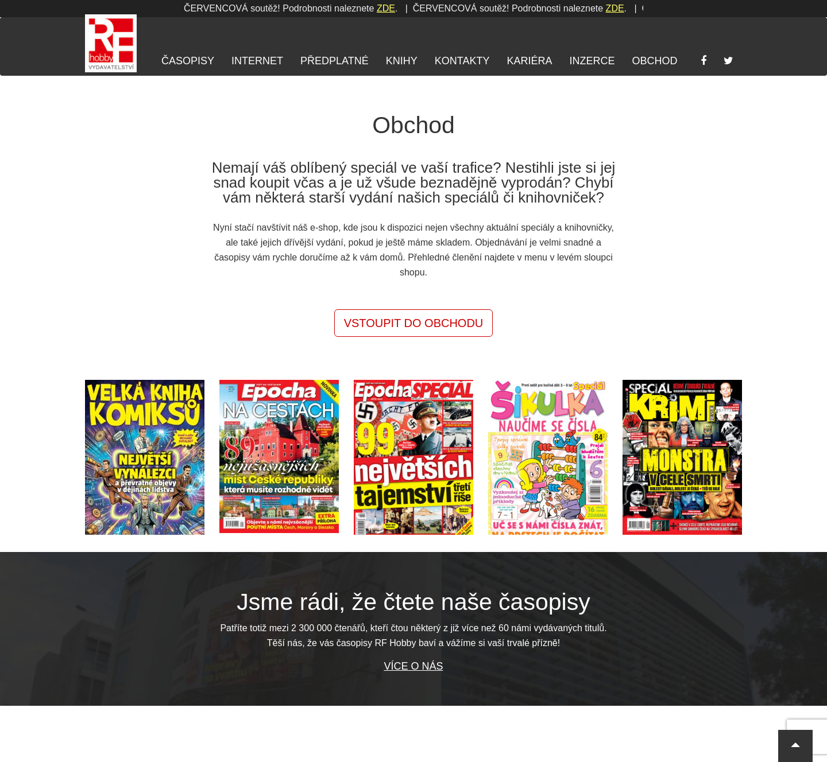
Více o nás (413, 666)
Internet (257, 61)
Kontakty (462, 61)
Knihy (402, 61)
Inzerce (592, 61)
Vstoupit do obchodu (414, 323)
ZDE (382, 8)
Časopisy (187, 61)
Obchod (654, 61)
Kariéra (529, 61)
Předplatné (334, 61)
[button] (795, 746)
